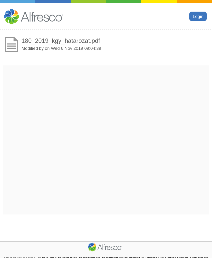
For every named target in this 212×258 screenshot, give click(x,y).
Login (198, 16)
